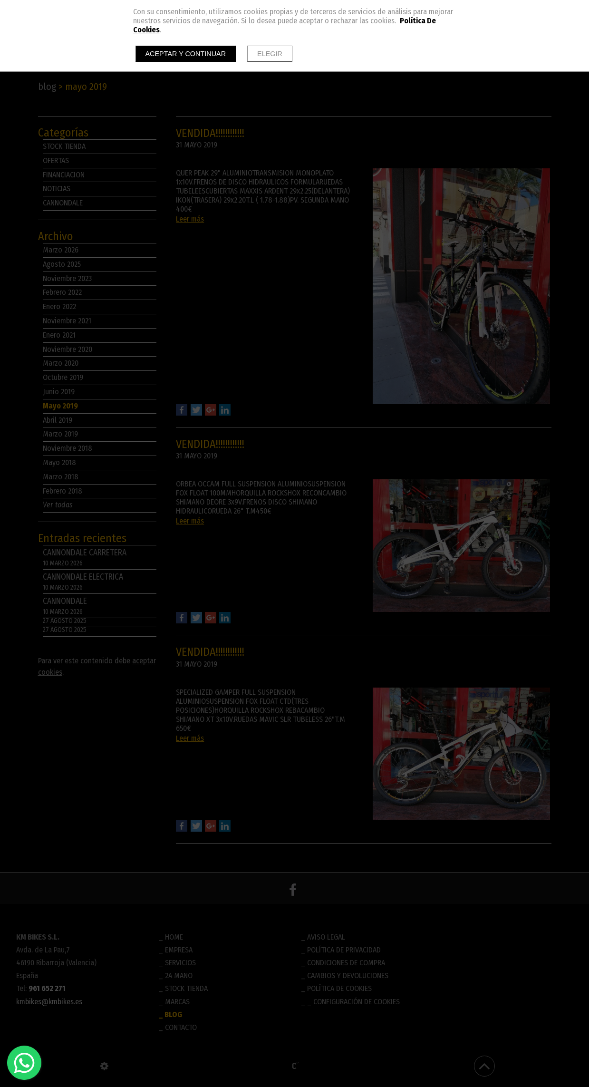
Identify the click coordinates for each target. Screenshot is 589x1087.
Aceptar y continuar (185, 54)
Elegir (269, 54)
